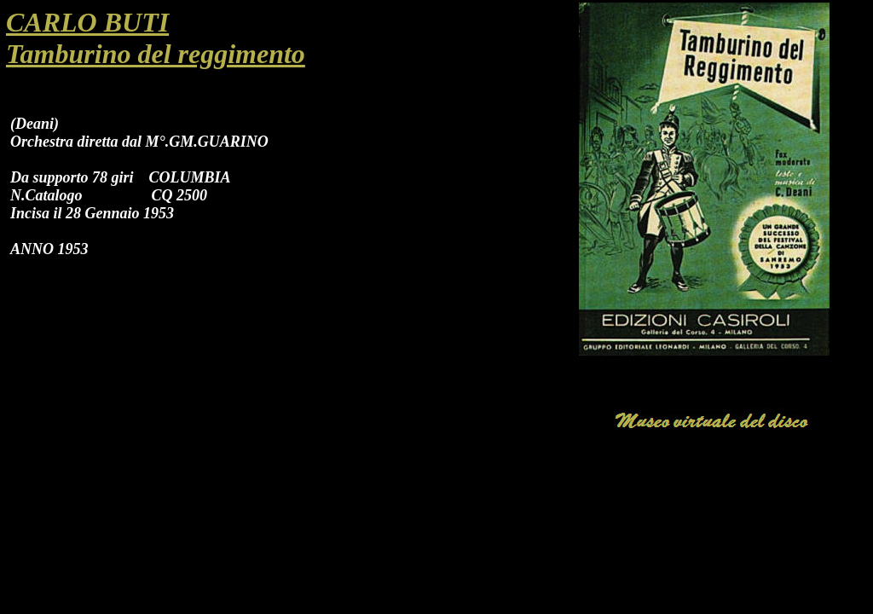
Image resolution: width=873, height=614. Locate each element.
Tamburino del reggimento (155, 53)
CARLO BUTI (87, 22)
